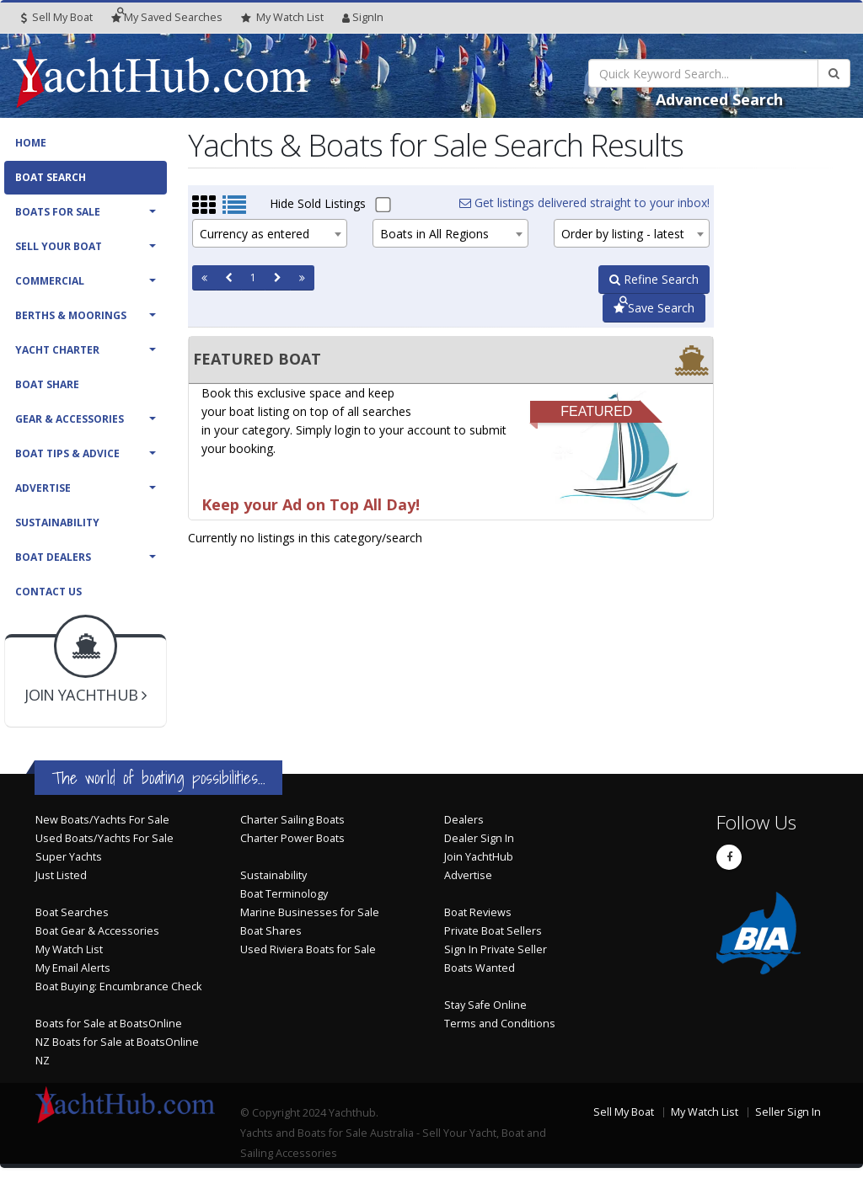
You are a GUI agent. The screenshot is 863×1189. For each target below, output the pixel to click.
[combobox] (270, 233)
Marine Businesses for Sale (309, 912)
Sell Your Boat (58, 246)
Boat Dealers (53, 557)
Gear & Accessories (69, 419)
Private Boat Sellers (493, 931)
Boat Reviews (478, 912)
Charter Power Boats (292, 838)
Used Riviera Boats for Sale (308, 949)
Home (30, 143)
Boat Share (47, 384)
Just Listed (61, 875)
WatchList (282, 18)
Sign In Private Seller (495, 949)
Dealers (464, 820)
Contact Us (48, 591)
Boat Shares (271, 931)
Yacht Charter (57, 350)
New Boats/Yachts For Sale (102, 820)
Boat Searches (72, 912)
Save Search (654, 308)
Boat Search (50, 177)
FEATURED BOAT (257, 358)
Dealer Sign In (479, 838)
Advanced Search (719, 99)
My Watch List (69, 949)
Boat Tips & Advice (67, 453)
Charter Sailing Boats (292, 820)
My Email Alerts (72, 968)
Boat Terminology (284, 894)
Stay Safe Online (485, 1005)
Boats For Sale (57, 212)
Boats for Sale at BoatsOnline (108, 1023)
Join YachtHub (478, 857)
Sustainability (57, 522)
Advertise (43, 488)
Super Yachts (68, 857)
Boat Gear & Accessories (97, 931)
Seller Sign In (788, 1112)
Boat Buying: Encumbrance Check (118, 986)
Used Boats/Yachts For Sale (104, 838)
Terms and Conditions (499, 1023)
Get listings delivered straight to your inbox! (584, 203)
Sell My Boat (57, 17)
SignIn (362, 17)
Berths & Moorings (70, 315)
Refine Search (654, 279)
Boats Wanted (479, 968)
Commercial (49, 281)
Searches (166, 17)
